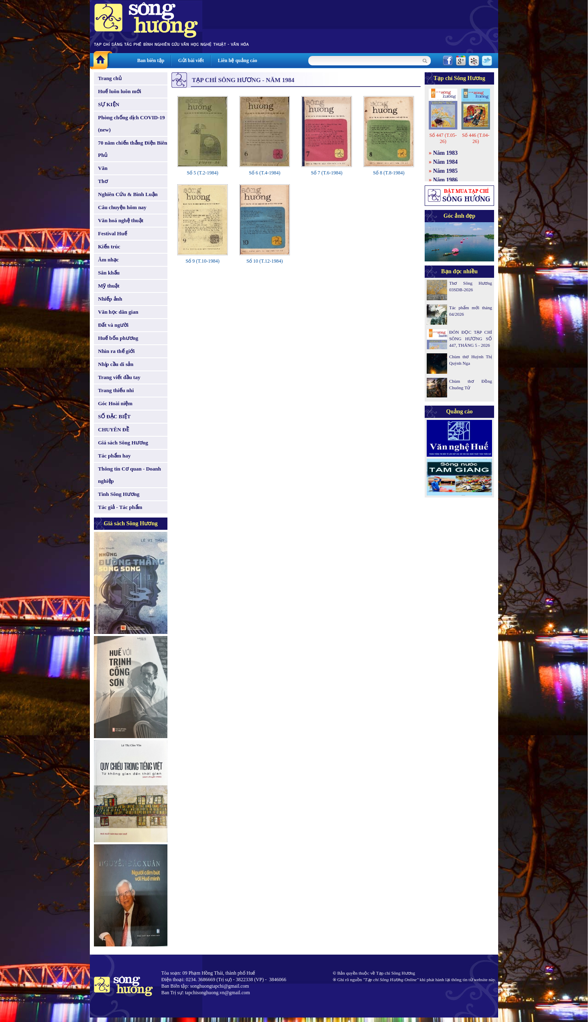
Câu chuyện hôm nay (122, 207)
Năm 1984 (445, 162)
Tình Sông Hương (119, 494)
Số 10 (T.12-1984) (264, 261)
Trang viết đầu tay (119, 377)
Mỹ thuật (109, 286)
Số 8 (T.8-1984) (388, 173)
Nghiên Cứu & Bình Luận (128, 194)
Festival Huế (112, 233)
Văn (102, 168)
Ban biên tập (150, 60)
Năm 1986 (445, 180)
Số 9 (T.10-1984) (202, 261)
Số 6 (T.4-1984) (264, 173)
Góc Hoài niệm (115, 403)
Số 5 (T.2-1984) (202, 173)
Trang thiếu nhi (116, 390)
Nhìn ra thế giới (116, 351)
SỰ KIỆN (108, 104)
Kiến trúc (109, 246)
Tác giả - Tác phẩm (120, 507)
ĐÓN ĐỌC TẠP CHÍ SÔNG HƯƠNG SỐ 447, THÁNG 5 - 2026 (470, 339)
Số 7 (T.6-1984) (326, 173)
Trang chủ (110, 78)
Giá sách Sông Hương (123, 443)
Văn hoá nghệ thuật (120, 220)
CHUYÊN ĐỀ (113, 429)
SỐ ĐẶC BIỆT (114, 416)
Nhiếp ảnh (110, 299)
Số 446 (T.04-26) (475, 138)
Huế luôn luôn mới (119, 91)
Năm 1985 (445, 171)
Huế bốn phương (118, 338)
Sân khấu (109, 273)
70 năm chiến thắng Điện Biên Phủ (132, 149)
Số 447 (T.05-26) (443, 138)
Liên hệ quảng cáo (237, 60)
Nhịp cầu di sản (116, 364)
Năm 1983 (445, 153)
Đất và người (113, 325)
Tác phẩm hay (114, 456)
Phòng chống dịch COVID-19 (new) (131, 123)
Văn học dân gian (118, 312)
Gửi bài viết (191, 60)
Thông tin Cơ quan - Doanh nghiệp (129, 475)
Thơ (103, 181)
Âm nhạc (108, 260)
